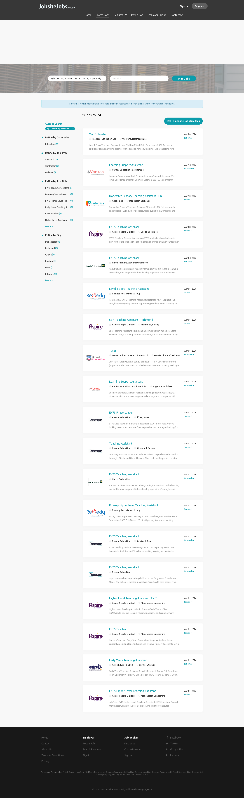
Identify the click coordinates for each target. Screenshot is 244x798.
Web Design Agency (142, 789)
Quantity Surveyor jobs (116, 772)
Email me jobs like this (186, 120)
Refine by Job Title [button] (56, 181)
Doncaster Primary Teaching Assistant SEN (135, 195)
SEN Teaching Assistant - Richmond (131, 319)
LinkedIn (175, 755)
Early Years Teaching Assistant (128, 659)
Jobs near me (142, 775)
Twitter (174, 743)
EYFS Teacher (117, 628)
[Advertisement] (122, 42)
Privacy (45, 761)
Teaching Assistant (120, 443)
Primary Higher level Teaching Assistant (133, 505)
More (48, 226)
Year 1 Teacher (98, 133)
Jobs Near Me (82, 772)
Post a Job (89, 743)
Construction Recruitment (159, 772)
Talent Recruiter (179, 772)
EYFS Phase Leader (121, 412)
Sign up (199, 6)
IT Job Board (68, 772)
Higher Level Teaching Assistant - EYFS (133, 597)
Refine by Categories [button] (57, 137)
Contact (45, 743)
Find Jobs (184, 78)
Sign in (184, 6)
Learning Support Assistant (126, 164)
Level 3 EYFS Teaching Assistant (129, 288)
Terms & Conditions (52, 755)
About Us (46, 749)
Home (44, 737)
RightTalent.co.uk (97, 772)
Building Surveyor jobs (137, 772)
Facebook (175, 737)
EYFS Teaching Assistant (124, 226)
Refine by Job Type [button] (56, 152)
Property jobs (109, 775)
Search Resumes (92, 749)
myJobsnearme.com (125, 775)
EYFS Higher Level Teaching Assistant (132, 690)
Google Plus (177, 749)
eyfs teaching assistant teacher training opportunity (61, 129)
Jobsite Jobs (112, 789)
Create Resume (132, 749)
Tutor (112, 350)
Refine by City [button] (53, 235)
